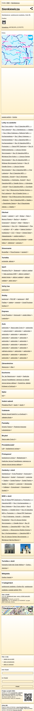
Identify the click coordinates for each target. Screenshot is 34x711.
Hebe (19, 223)
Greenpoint (5, 223)
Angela (4, 216)
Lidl (17, 216)
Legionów (5, 318)
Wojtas (22, 216)
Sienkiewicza (15, 3)
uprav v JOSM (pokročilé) (23, 596)
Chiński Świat (26, 233)
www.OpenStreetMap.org (23, 707)
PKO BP (13, 299)
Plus (31, 226)
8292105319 (5, 597)
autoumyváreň (8, 331)
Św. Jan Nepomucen (8, 376)
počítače (6, 229)
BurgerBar (5, 252)
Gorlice (14, 117)
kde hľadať (5, 669)
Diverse (13, 223)
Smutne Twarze (7, 427)
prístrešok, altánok (8, 261)
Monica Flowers (7, 219)
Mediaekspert (23, 226)
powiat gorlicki (6, 117)
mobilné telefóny (19, 236)
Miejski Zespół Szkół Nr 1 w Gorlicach (14, 414)
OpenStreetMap (14, 110)
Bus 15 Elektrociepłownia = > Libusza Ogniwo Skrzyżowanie (17, 150)
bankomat (5, 299)
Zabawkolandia (7, 236)
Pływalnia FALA (7, 270)
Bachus (16, 219)
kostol (19, 376)
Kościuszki (17, 315)
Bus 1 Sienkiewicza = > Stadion (23, 129)
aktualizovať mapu (11, 596)
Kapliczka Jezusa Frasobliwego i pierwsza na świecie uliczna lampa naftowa (15, 380)
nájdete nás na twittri (9, 659)
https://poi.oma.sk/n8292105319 (9, 112)
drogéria (23, 219)
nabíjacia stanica (7, 351)
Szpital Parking (15, 480)
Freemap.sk (23, 110)
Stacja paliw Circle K (17, 328)
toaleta (11, 302)
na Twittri (18, 694)
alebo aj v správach (9, 664)
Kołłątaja (6, 487)
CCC (12, 233)
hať (3, 395)
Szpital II (11, 484)
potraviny (19, 243)
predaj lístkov (26, 315)
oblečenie (11, 243)
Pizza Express (14, 252)
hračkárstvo (5, 233)
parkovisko (5, 328)
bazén (16, 405)
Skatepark (17, 270)
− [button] (4, 74)
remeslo (17, 302)
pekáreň (11, 216)
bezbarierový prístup (12, 448)
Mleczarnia (5, 477)
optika (16, 229)
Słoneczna (5, 367)
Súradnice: (5, 27)
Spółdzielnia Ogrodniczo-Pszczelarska (14, 239)
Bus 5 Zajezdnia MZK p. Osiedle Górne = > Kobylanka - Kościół (17, 183)
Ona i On (14, 226)
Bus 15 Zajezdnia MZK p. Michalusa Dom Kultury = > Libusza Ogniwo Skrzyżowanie (16, 156)
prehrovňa (5, 290)
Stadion (5, 480)
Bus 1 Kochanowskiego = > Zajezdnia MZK (15, 533)
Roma (18, 233)
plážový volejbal (27, 270)
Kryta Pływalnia (7, 315)
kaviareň (24, 252)
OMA (8, 3)
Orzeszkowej (15, 487)
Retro (28, 216)
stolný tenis (12, 280)
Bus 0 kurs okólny (7, 126)
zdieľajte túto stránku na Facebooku (12, 693)
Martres (25, 223)
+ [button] (4, 71)
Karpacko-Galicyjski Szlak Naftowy (13, 565)
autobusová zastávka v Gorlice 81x (13, 586)
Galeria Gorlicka (25, 229)
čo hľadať (5, 678)
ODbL (21, 708)
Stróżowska (28, 484)
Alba (11, 367)
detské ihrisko (6, 277)
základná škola (6, 417)
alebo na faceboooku (9, 662)
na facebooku (14, 692)
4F (12, 229)
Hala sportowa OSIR (10, 274)
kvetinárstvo (5, 226)
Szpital (13, 477)
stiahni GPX (5, 600)
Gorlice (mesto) (7, 577)
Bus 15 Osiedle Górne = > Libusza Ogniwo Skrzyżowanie (15, 166)
